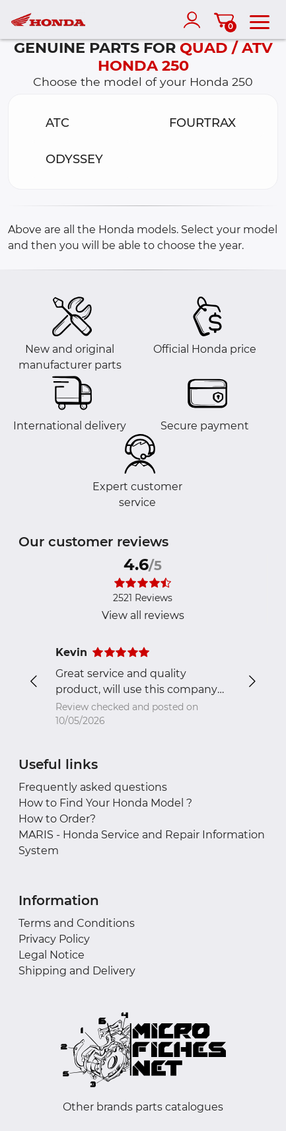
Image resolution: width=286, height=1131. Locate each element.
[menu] (259, 20)
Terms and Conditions (76, 923)
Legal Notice (51, 955)
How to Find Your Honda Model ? (105, 803)
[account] (195, 20)
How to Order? (57, 819)
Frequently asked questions (92, 787)
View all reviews (143, 615)
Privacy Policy (54, 939)
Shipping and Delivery (76, 971)
